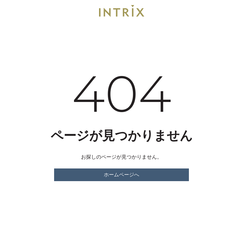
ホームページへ (121, 175)
